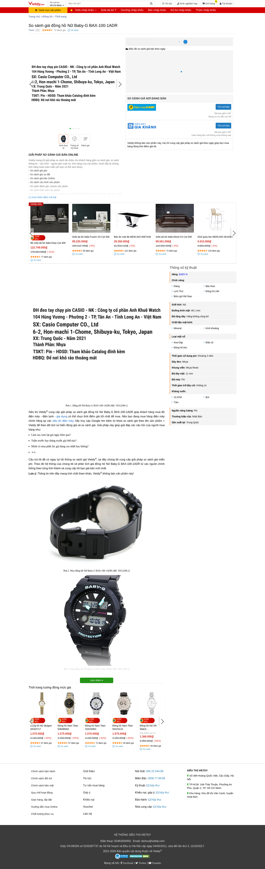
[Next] (119, 84)
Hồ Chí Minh (141, 39)
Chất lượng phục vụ (42, 813)
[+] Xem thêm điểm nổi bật (42, 197)
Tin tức (167, 3)
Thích (31, 30)
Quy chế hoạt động (42, 792)
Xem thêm (96, 680)
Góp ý (86, 792)
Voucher (88, 806)
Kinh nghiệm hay (187, 3)
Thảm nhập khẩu (206, 10)
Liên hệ (87, 813)
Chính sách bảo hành (43, 771)
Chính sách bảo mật (42, 785)
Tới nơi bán (223, 106)
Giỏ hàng (209, 3)
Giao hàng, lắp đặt (41, 799)
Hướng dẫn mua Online (44, 806)
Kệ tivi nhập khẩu (181, 10)
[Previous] (31, 84)
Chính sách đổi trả (41, 778)
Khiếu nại (88, 799)
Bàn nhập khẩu (157, 10)
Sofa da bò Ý (109, 10)
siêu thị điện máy (62, 420)
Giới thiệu (89, 771)
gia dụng (61, 416)
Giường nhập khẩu (132, 10)
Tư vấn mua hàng (94, 785)
